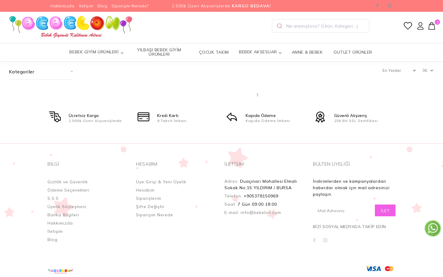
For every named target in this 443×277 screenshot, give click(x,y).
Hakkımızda (62, 6)
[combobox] (320, 26)
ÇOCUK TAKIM (214, 52)
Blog (102, 6)
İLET (385, 210)
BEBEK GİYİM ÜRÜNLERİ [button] (96, 52)
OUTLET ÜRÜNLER (353, 52)
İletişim (86, 6)
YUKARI (432, 253)
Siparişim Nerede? (130, 6)
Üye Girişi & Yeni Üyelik (161, 181)
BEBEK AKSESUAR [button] (260, 52)
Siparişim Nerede (154, 214)
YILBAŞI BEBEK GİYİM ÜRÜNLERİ (159, 52)
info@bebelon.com (261, 212)
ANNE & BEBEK (307, 52)
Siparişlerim (148, 198)
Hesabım (145, 190)
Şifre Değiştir (150, 206)
